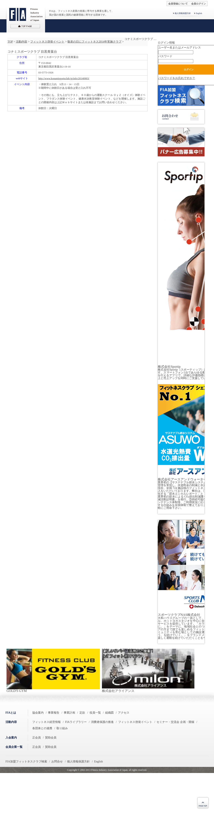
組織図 (109, 712)
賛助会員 (50, 737)
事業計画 (69, 712)
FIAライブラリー (76, 722)
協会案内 (38, 712)
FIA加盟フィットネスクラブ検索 (26, 761)
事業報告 (53, 712)
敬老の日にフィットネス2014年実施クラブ (94, 41)
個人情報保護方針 (183, 13)
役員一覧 (95, 712)
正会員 (36, 737)
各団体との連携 (42, 728)
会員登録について (178, 3)
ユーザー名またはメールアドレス (179, 47)
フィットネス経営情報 (46, 722)
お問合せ (57, 761)
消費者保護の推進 (102, 722)
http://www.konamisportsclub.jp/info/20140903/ (63, 78)
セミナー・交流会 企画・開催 (175, 722)
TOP (10, 41)
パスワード (165, 56)
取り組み (62, 728)
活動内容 (21, 41)
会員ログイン (198, 3)
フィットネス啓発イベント (47, 41)
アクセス (123, 712)
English (199, 13)
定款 (82, 712)
